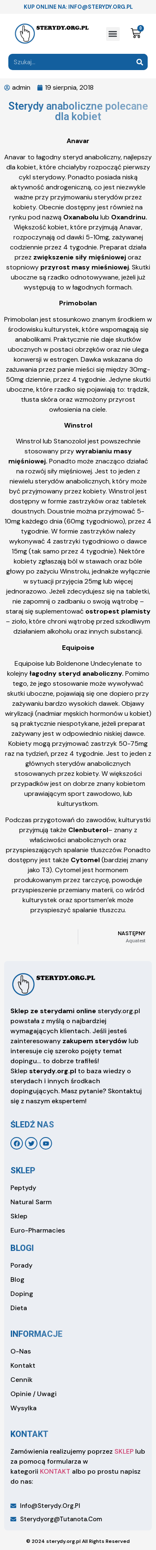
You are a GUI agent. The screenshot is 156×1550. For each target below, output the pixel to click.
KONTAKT (55, 1471)
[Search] (139, 62)
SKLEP (124, 1451)
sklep (22, 1170)
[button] (113, 34)
